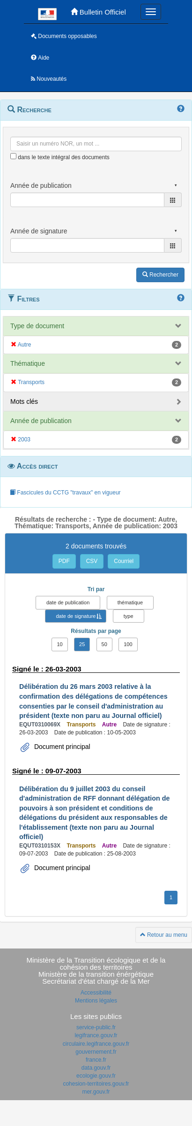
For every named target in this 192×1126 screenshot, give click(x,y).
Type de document (37, 326)
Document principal (61, 746)
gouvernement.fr (95, 1052)
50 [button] (104, 644)
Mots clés (24, 401)
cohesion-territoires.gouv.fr (96, 1083)
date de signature (76, 616)
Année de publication (41, 420)
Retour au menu (163, 935)
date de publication (67, 602)
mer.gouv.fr (96, 1091)
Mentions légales (96, 1000)
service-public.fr (96, 1027)
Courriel (123, 561)
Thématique (27, 363)
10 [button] (59, 644)
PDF (64, 561)
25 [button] (82, 644)
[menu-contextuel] (13, 156)
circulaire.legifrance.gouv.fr (96, 1044)
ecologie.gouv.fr (96, 1075)
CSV (92, 561)
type (128, 616)
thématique (130, 602)
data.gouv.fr (96, 1067)
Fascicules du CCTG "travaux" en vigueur (65, 492)
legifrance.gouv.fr (95, 1035)
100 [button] (128, 644)
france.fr (96, 1060)
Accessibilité (96, 992)
